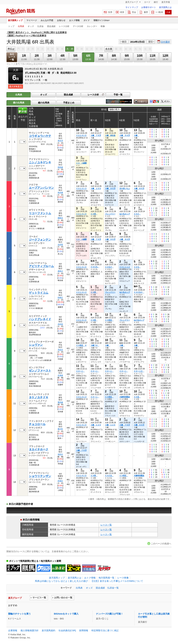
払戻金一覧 (113, 588)
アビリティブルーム (41, 266)
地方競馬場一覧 (106, 577)
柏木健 (60, 192)
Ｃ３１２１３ (81, 188)
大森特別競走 (124, 397)
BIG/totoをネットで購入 (66, 613)
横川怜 (60, 429)
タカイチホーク (38, 449)
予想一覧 (118, 94)
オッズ (31, 26)
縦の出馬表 (43, 102)
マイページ (31, 20)
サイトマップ (132, 7)
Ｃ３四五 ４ (81, 345)
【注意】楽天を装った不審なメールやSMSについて (117, 581)
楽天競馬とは (165, 7)
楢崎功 (60, 218)
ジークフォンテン (40, 239)
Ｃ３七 (137, 267)
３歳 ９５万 (110, 188)
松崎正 (60, 297)
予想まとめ (68, 102)
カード (147, 2)
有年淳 (60, 141)
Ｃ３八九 (95, 267)
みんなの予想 (47, 20)
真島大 (60, 271)
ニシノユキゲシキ (40, 162)
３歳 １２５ (96, 425)
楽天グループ (131, 2)
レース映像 (123, 577)
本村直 (60, 324)
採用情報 (83, 630)
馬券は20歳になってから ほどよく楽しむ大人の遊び (61, 581)
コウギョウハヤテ (40, 135)
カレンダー (92, 26)
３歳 (136, 135)
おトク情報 (74, 20)
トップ (11, 26)
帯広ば (11, 49)
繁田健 (60, 402)
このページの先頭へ (161, 543)
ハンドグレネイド (40, 319)
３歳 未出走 (110, 135)
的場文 (60, 481)
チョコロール (37, 424)
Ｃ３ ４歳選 (81, 163)
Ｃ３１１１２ (124, 267)
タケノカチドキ (38, 397)
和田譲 (60, 167)
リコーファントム (40, 213)
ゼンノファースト (40, 370)
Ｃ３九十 (109, 267)
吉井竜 (60, 244)
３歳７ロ (95, 345)
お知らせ (61, 20)
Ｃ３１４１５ (81, 135)
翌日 (150, 41)
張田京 (60, 454)
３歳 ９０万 (124, 239)
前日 (124, 41)
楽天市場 (165, 2)
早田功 (60, 350)
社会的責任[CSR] (67, 630)
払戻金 (40, 26)
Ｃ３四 (94, 214)
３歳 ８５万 (139, 188)
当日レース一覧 (12, 57)
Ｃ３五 (137, 397)
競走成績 (51, 26)
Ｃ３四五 (109, 320)
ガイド (86, 20)
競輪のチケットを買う (19, 613)
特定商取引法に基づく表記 (105, 630)
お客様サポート (148, 7)
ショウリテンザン (40, 476)
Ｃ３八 (137, 214)
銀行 (156, 2)
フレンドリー (110, 214)
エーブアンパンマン (41, 187)
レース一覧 (106, 524)
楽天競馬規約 (48, 630)
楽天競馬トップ (15, 20)
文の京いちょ (124, 188)
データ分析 (78, 26)
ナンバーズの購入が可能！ (109, 613)
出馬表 (21, 26)
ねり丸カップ (124, 214)
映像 (103, 26)
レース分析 (64, 26)
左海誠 (60, 375)
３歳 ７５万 (96, 135)
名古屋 (108, 49)
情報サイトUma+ (102, 20)
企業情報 (12, 630)
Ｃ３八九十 (139, 292)
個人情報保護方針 (30, 630)
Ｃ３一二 (80, 371)
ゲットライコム (38, 292)
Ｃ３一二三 (139, 371)
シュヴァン (36, 344)
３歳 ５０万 (124, 135)
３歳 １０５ (96, 188)
